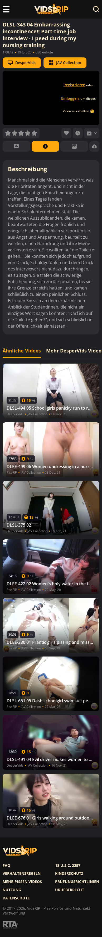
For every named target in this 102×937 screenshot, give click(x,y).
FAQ (6, 865)
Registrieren (74, 84)
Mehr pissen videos (22, 881)
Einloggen (70, 98)
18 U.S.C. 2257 (67, 865)
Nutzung (12, 890)
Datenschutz (16, 898)
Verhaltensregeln (22, 873)
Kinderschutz (69, 873)
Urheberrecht (69, 890)
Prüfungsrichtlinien (77, 881)
